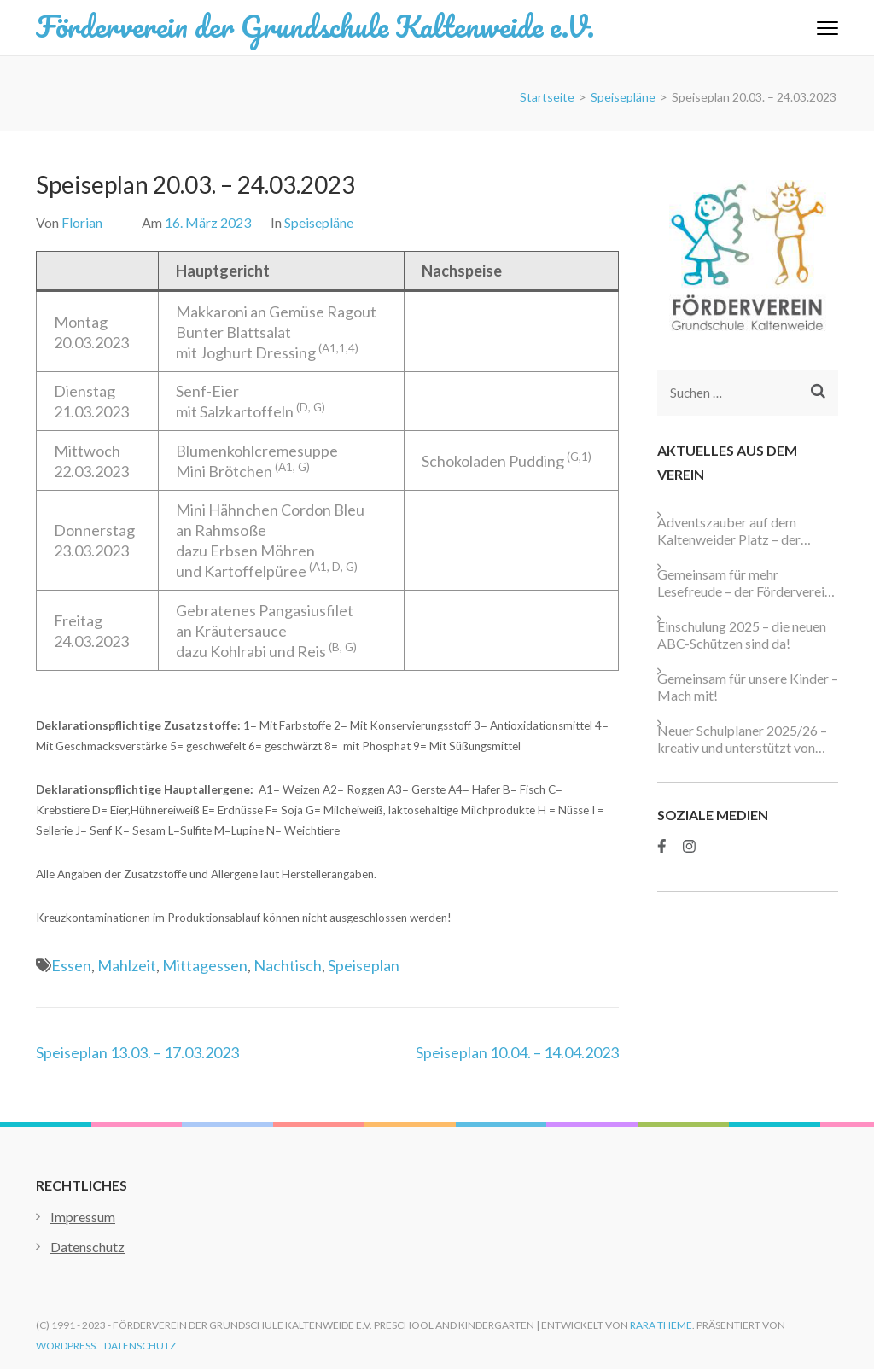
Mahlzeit (126, 965)
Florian (81, 222)
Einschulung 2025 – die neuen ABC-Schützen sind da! (741, 634)
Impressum (82, 1217)
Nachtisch (287, 965)
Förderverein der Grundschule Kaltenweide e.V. (315, 26)
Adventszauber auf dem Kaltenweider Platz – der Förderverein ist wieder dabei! (744, 531)
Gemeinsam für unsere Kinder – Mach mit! (747, 686)
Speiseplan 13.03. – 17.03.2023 (137, 1052)
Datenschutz (87, 1246)
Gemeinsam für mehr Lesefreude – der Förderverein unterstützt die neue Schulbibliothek (744, 583)
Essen (71, 965)
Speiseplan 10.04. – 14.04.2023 (517, 1052)
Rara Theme (661, 1325)
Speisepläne (318, 222)
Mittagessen (205, 965)
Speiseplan (363, 965)
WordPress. (67, 1345)
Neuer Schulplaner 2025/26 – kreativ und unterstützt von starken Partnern (742, 739)
